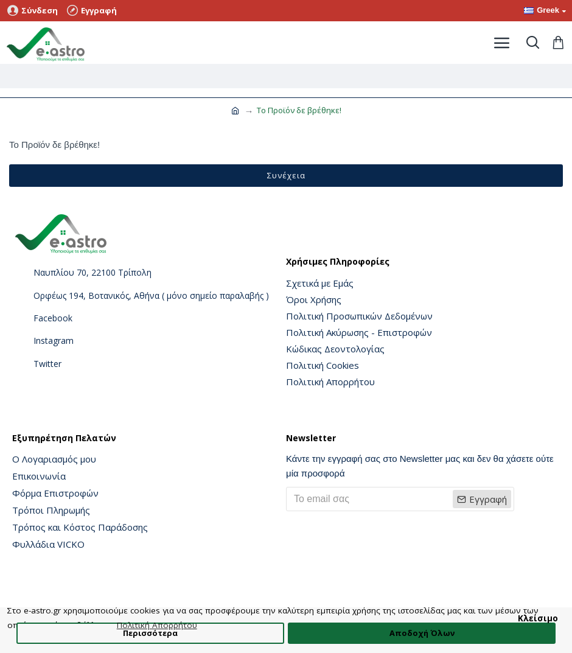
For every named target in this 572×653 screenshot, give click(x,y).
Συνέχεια (286, 175)
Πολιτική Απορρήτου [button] (157, 625)
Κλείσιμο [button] (538, 618)
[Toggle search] (532, 42)
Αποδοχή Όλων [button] (422, 632)
